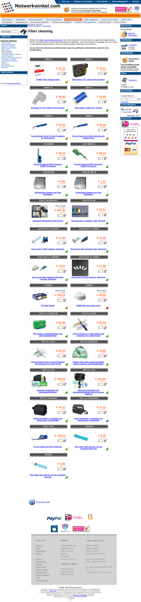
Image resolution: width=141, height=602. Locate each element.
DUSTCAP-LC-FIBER (89, 229)
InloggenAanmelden (132, 34)
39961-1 (89, 59)
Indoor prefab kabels (8, 44)
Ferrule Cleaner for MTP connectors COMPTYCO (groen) (88, 165)
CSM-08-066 (48, 172)
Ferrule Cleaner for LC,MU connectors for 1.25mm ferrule (88, 137)
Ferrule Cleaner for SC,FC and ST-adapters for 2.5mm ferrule (48, 137)
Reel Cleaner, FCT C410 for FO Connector (88, 80)
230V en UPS (126, 19)
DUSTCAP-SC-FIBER (89, 257)
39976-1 (89, 88)
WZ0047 (48, 455)
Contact (135, 1)
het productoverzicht (14, 83)
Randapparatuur (21, 22)
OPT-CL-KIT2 (89, 370)
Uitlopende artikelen (35, 25)
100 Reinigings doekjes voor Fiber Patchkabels (47, 194)
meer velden (125, 102)
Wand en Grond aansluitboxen (11, 57)
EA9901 (48, 285)
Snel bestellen (126, 90)
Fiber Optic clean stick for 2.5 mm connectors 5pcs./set (48, 476)
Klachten (39, 554)
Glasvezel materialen (73, 19)
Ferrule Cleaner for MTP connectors (48, 447)
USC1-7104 (48, 426)
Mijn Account (126, 25)
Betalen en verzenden (83, 1)
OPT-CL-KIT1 (48, 370)
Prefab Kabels (6, 42)
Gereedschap (7, 22)
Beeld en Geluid (105, 22)
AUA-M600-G (89, 144)
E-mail (38, 548)
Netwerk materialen (35, 19)
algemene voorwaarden (80, 595)
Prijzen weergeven (128, 104)
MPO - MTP (5, 49)
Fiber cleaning (6, 51)
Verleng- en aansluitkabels (62, 22)
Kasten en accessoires (110, 19)
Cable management (91, 19)
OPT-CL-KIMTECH (89, 342)
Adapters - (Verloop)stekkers (85, 22)
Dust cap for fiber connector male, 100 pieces (88, 249)
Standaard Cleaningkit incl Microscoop (48, 221)
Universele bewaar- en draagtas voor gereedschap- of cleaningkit (47, 419)
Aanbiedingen (7, 19)
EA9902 (89, 285)
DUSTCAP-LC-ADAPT (48, 229)
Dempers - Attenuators (9, 47)
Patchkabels (20, 19)
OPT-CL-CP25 (48, 342)
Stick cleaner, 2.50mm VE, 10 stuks (88, 108)
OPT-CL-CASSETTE (48, 313)
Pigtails (3, 62)
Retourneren (41, 551)
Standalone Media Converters (11, 54)
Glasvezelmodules (7, 65)
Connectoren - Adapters (9, 61)
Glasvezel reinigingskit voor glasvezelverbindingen (48, 391)
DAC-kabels (5, 64)
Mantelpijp (4, 67)
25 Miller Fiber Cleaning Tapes (48, 80)
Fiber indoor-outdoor (8, 46)
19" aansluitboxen (7, 56)
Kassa (123, 73)
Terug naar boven (43, 502)
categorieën (52, 591)
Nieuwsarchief (41, 572)
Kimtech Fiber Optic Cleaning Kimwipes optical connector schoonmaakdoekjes (88, 363)
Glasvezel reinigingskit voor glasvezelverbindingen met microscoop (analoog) (88, 392)
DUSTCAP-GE (89, 200)
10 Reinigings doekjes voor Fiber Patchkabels (88, 194)
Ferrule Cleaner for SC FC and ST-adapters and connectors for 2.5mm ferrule (48, 363)
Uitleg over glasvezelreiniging (51, 40)
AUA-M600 (49, 144)
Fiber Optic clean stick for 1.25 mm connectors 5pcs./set (88, 448)
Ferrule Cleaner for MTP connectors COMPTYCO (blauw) (48, 165)
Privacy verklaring (43, 575)
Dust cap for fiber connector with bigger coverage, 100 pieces (47, 278)
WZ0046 (89, 426)
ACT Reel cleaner (48, 306)
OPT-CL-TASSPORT (89, 398)
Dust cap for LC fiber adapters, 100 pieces (47, 249)
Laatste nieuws (42, 570)
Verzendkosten (127, 53)
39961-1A (48, 88)
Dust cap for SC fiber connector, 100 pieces (88, 277)
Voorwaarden (102, 1)
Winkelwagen (126, 40)
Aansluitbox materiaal (8, 59)
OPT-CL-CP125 (89, 313)
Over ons (66, 1)
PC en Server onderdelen (40, 22)
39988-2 (48, 116)
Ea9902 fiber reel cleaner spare (88, 306)
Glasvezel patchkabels (54, 19)
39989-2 (89, 116)
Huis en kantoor (120, 22)
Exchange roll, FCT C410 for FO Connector (48, 108)
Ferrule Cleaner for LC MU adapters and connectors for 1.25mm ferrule (88, 335)
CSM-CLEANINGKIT (48, 200)
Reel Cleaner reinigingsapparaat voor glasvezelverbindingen (48, 335)
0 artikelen (133, 45)
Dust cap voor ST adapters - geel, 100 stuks (88, 221)
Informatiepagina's (120, 1)
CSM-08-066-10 (89, 172)
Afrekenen (133, 80)
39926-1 (48, 59)
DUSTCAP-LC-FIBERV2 (48, 257)
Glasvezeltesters (7, 52)
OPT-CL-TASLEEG (48, 398)
